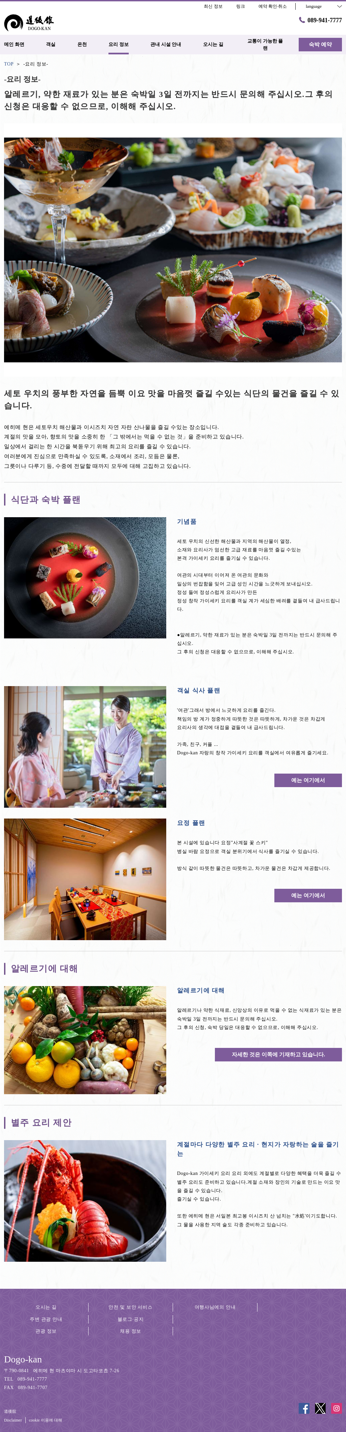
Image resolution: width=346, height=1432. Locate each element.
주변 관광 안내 (46, 1319)
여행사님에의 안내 (215, 1307)
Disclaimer (13, 1420)
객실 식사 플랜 (198, 690)
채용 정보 (130, 1331)
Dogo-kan (23, 1359)
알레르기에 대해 (201, 990)
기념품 (187, 521)
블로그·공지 (131, 1319)
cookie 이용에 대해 (45, 1420)
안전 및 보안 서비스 (130, 1307)
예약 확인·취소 (272, 6)
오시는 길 (46, 1307)
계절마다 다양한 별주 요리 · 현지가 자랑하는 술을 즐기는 (258, 1149)
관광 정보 (46, 1331)
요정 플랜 (191, 823)
